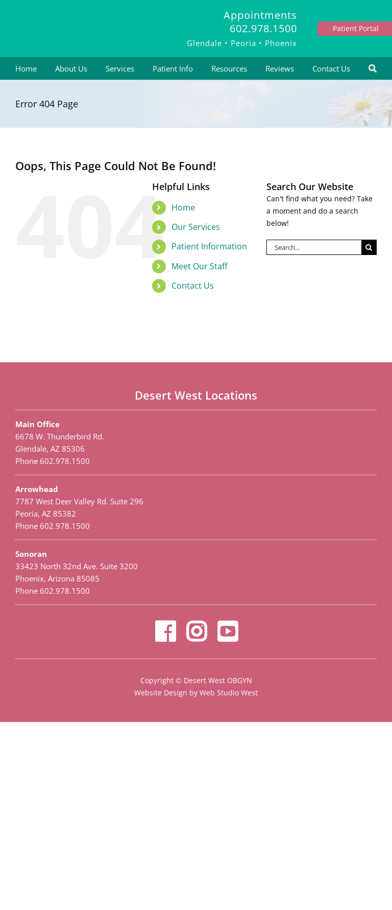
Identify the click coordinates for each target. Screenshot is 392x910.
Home (183, 207)
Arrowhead (36, 489)
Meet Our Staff (200, 266)
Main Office (37, 424)
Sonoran (31, 554)
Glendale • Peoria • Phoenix (242, 43)
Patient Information (209, 246)
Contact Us (193, 285)
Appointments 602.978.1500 (260, 21)
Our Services (196, 226)
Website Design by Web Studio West (196, 692)
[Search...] (313, 247)
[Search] (373, 68)
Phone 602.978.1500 (52, 461)
